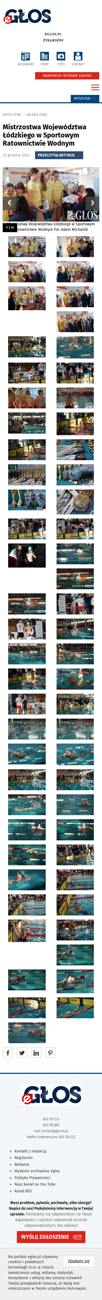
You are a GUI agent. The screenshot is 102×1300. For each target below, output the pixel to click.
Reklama (21, 1164)
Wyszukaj (85, 98)
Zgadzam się (81, 1260)
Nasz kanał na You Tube (34, 1184)
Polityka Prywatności (32, 1178)
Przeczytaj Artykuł (59, 155)
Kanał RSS (23, 1191)
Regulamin (23, 1157)
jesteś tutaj (12, 115)
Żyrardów (53, 40)
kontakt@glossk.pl (54, 1131)
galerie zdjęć (36, 115)
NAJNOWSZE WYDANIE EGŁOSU (67, 75)
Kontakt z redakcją (30, 1151)
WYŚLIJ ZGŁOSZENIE (45, 1237)
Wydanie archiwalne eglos (37, 1171)
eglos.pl (53, 34)
